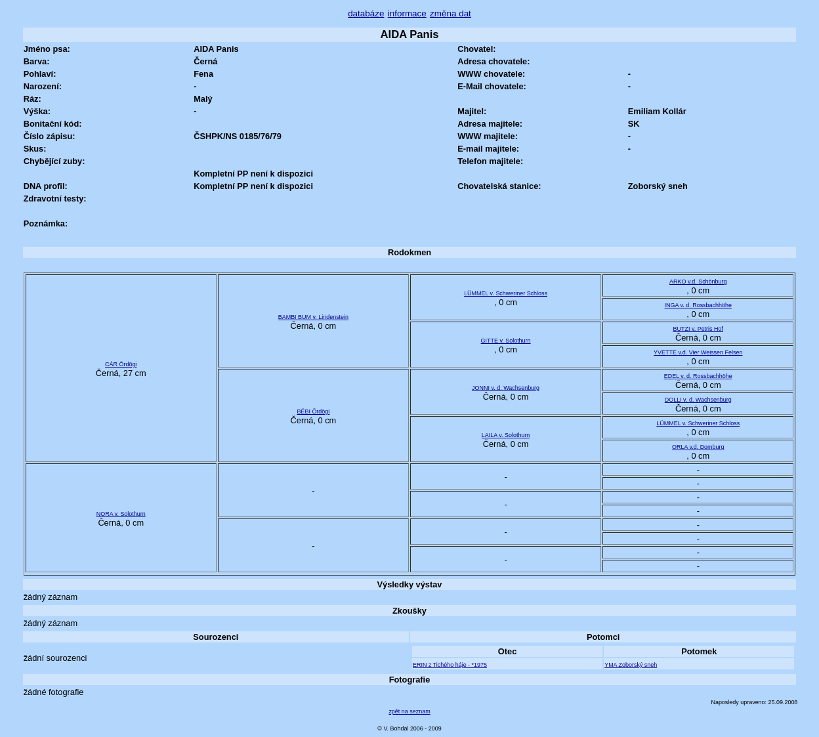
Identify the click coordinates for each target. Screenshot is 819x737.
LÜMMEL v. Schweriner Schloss (505, 293)
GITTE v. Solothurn (506, 340)
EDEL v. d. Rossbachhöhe (698, 376)
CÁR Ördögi (120, 364)
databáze (366, 13)
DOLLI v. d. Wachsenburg (698, 399)
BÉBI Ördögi (313, 411)
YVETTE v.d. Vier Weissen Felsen (698, 352)
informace (407, 13)
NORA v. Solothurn (121, 514)
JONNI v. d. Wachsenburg (505, 388)
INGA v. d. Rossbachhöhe (698, 305)
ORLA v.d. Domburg (698, 447)
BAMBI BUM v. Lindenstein (313, 317)
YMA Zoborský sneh (630, 665)
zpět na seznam (409, 711)
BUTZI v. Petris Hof (698, 329)
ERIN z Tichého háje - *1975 (450, 665)
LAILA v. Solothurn (506, 435)
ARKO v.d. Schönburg (697, 281)
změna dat (450, 13)
